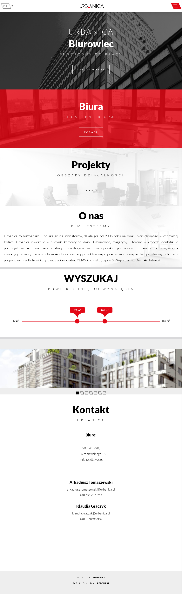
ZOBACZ (91, 132)
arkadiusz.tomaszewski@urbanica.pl (91, 489)
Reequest (103, 583)
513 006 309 (93, 519)
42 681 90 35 (94, 460)
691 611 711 (93, 495)
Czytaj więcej (91, 69)
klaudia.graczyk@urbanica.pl (91, 513)
